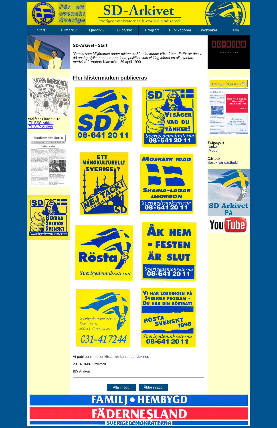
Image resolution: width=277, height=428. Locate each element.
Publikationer (180, 30)
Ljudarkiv (96, 30)
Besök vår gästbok (222, 162)
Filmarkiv (69, 30)
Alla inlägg (121, 387)
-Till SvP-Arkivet (40, 127)
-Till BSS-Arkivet (41, 123)
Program (152, 30)
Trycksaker (208, 30)
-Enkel (213, 146)
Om (236, 30)
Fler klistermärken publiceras (110, 78)
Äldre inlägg (153, 387)
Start (41, 30)
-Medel (213, 150)
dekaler (142, 356)
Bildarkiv (124, 30)
